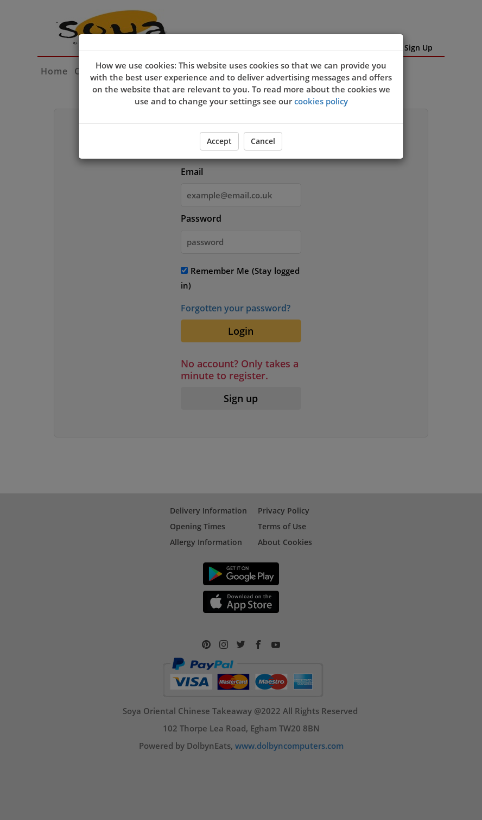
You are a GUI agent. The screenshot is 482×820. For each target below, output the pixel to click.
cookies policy (321, 101)
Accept (219, 141)
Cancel (263, 141)
